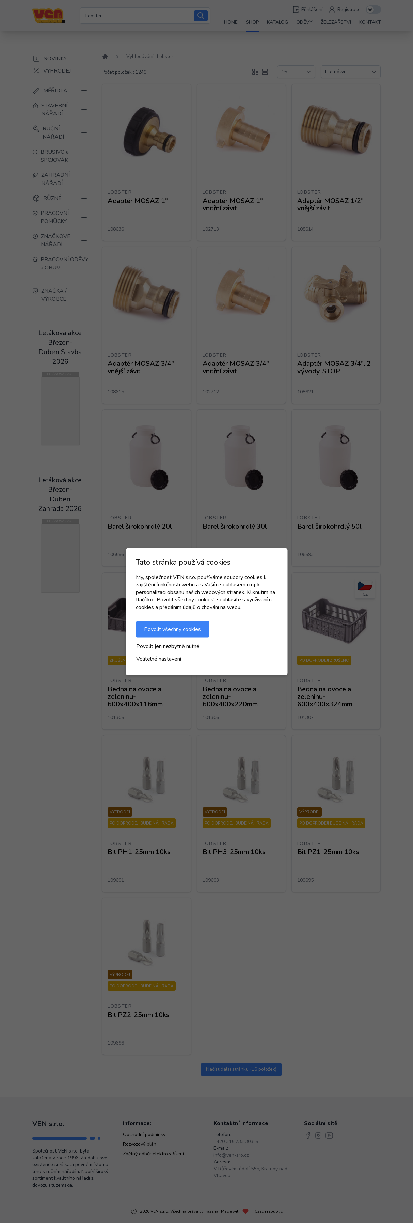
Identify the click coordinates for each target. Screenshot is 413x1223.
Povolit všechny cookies (172, 629)
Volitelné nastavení (158, 658)
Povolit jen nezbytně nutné (168, 646)
